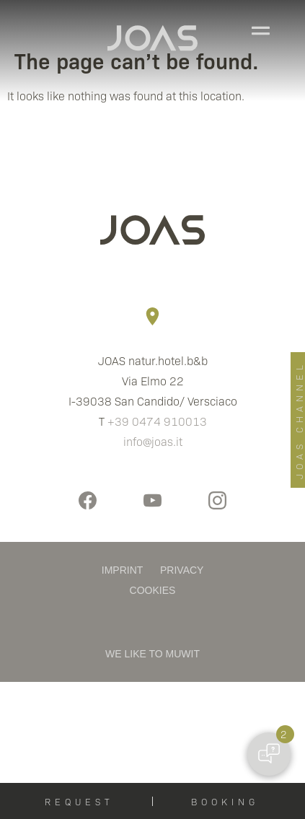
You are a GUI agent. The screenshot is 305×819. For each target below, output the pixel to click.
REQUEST (79, 801)
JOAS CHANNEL (299, 420)
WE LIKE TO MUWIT (152, 654)
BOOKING (225, 801)
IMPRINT (122, 570)
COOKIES (153, 590)
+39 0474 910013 (157, 421)
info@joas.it (152, 441)
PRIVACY (181, 570)
